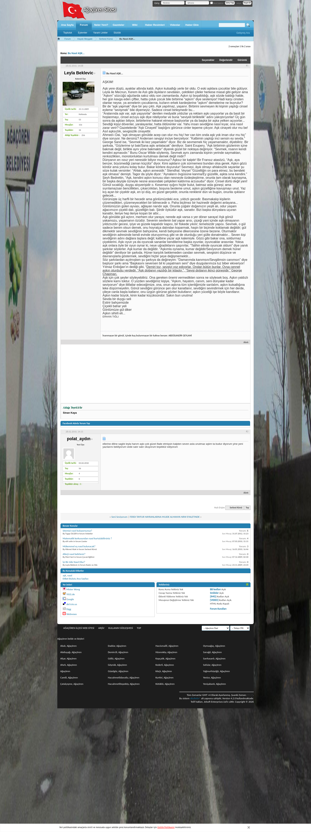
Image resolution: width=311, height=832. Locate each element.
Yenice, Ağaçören (212, 677)
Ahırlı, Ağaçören (68, 664)
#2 (247, 431)
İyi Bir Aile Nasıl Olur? (74, 561)
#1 (247, 65)
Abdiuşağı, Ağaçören (71, 652)
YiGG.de (70, 594)
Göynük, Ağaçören (117, 664)
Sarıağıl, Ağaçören (212, 652)
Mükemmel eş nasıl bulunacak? (79, 546)
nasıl (69, 575)
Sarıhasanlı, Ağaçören (214, 658)
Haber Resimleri (155, 24)
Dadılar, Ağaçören (117, 645)
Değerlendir (226, 60)
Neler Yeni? (101, 24)
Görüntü (242, 60)
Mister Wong (73, 589)
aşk (64, 575)
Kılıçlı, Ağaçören (164, 671)
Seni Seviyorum (119, 516)
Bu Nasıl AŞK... (76, 53)
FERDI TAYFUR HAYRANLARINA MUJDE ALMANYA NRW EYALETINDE (165, 516)
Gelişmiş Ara (243, 33)
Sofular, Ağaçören (212, 664)
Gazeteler (118, 24)
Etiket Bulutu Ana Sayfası (75, 578)
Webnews (71, 614)
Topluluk (67, 32)
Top (247, 507)
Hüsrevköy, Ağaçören (166, 652)
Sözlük (117, 32)
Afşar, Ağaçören (68, 658)
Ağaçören (65, 671)
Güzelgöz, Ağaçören (118, 671)
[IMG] (213, 596)
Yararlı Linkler (100, 32)
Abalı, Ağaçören (68, 645)
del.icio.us (71, 604)
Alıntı (244, 342)
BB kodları (215, 589)
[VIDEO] (214, 600)
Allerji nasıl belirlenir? (74, 554)
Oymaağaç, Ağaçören (214, 645)
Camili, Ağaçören (69, 677)
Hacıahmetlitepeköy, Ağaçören (124, 683)
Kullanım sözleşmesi (120, 627)
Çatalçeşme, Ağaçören (71, 683)
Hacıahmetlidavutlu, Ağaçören (123, 677)
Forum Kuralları (218, 608)
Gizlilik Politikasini (166, 827)
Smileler (214, 592)
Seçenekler (208, 60)
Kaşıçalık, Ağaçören (165, 658)
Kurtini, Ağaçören (165, 677)
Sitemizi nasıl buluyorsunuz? (77, 530)
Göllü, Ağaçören (116, 658)
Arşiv (101, 627)
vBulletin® (195, 698)
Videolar (175, 24)
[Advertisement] (155, 373)
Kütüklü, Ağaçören (165, 683)
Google (70, 599)
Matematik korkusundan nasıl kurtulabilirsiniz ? (87, 538)
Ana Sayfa (67, 24)
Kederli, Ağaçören (165, 664)
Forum (84, 24)
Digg (68, 609)
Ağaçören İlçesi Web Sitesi (78, 627)
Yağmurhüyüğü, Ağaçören (216, 671)
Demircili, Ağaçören (118, 652)
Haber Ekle (192, 24)
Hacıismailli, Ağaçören (167, 645)
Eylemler (82, 32)
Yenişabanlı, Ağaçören (214, 683)
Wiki (134, 24)
